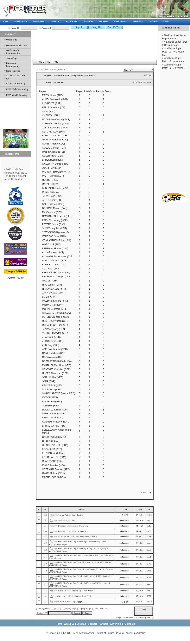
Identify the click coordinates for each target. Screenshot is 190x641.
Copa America (13, 71)
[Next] (96, 608)
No (45, 509)
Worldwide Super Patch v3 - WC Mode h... (173, 51)
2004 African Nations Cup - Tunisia (68, 515)
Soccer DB (52, 62)
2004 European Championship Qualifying (71, 526)
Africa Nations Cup (15, 83)
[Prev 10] (40, 608)
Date (139, 509)
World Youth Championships (12, 52)
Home (42, 62)
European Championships (12, 64)
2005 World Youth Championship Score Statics (73, 596)
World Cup (11, 39)
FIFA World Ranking (16, 95)
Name (124, 509)
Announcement (172, 27)
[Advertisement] (173, 131)
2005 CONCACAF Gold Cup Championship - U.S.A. (76, 537)
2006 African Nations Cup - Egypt (68, 602)
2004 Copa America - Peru (65, 520)
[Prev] (47, 608)
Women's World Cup (16, 45)
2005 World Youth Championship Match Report (73, 591)
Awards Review (15, 278)
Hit (149, 509)
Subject (82, 509)
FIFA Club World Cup (17, 89)
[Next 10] (104, 608)
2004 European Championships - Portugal (71, 531)
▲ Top (143, 493)
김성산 (124, 515)
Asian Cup (11, 58)
